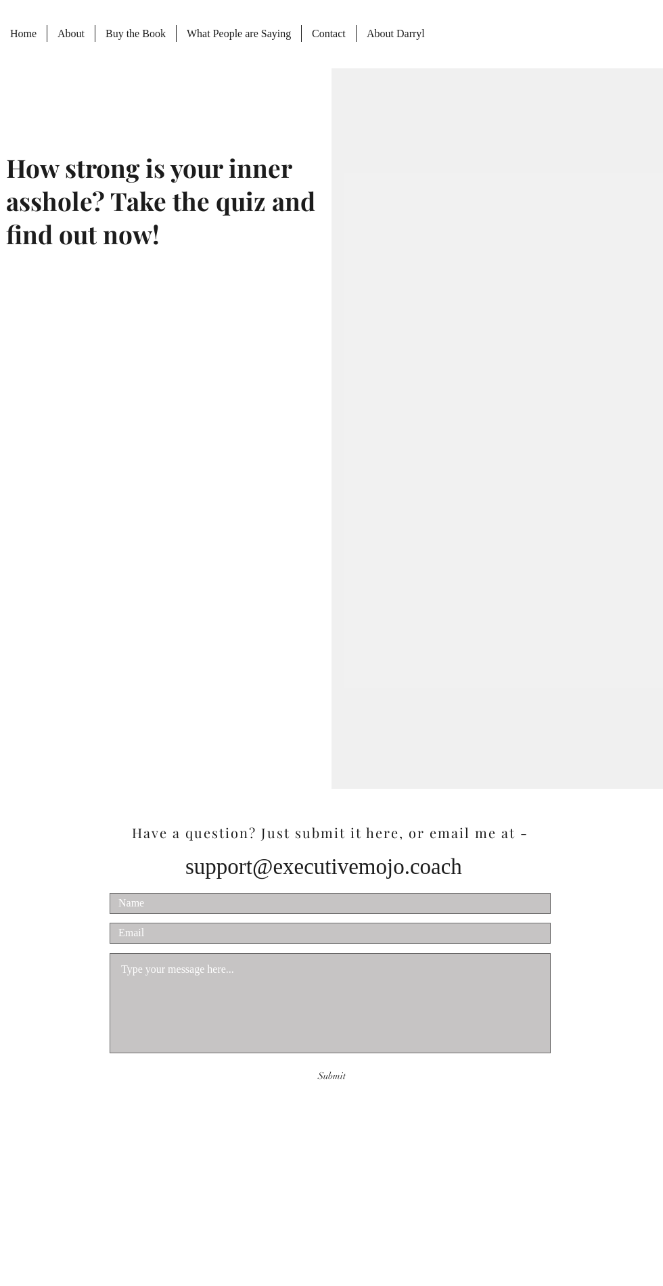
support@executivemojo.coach (323, 866)
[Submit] (331, 1076)
